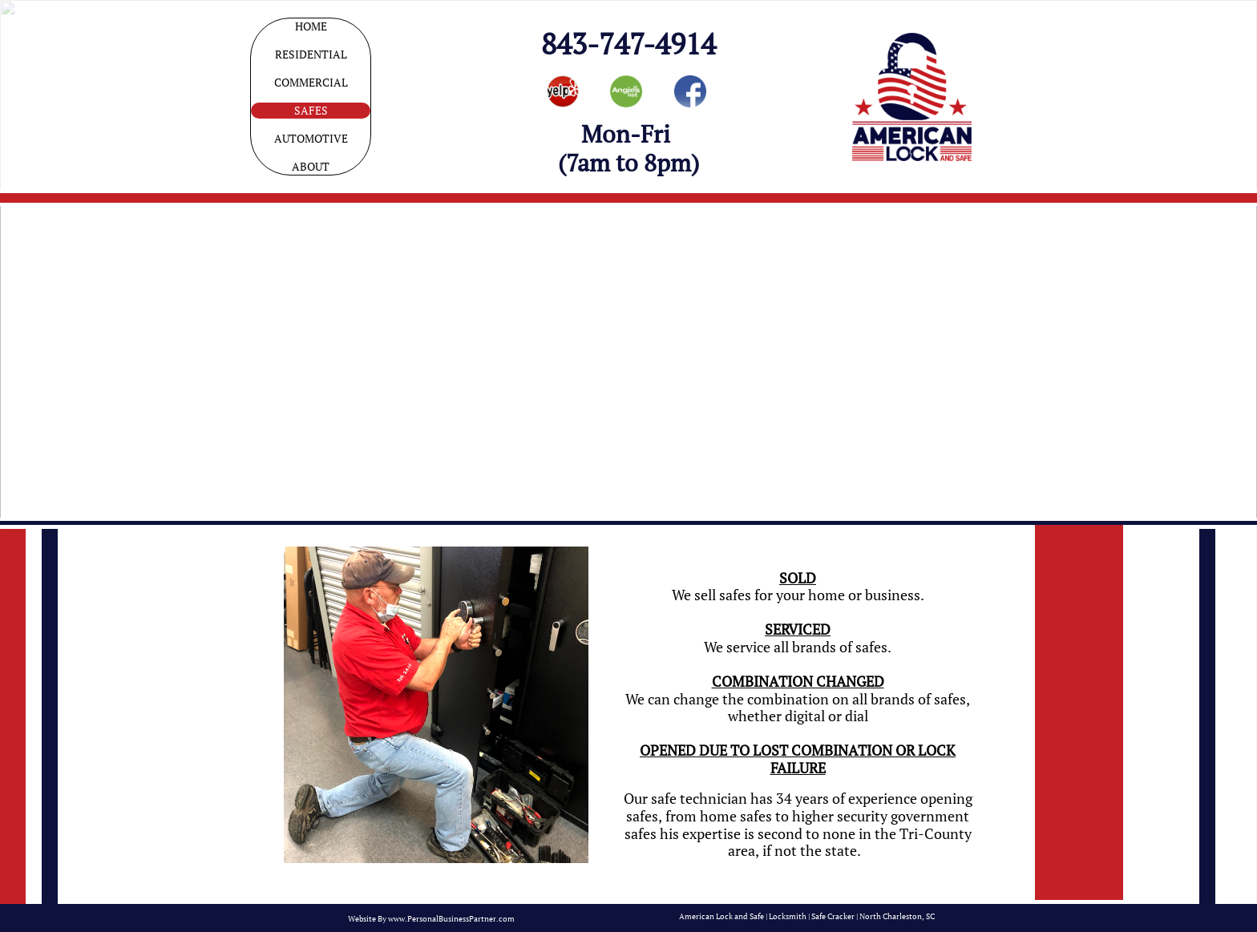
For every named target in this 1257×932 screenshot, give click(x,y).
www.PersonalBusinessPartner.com (451, 919)
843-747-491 (621, 44)
